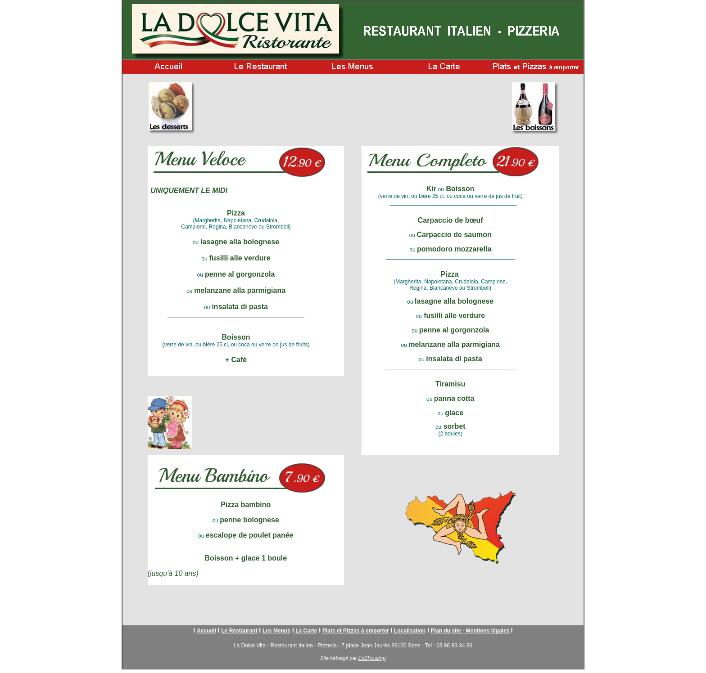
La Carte (305, 631)
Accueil (206, 631)
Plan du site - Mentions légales (471, 631)
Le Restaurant (239, 631)
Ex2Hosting (372, 658)
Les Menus (276, 631)
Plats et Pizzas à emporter (355, 631)
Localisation (409, 631)
